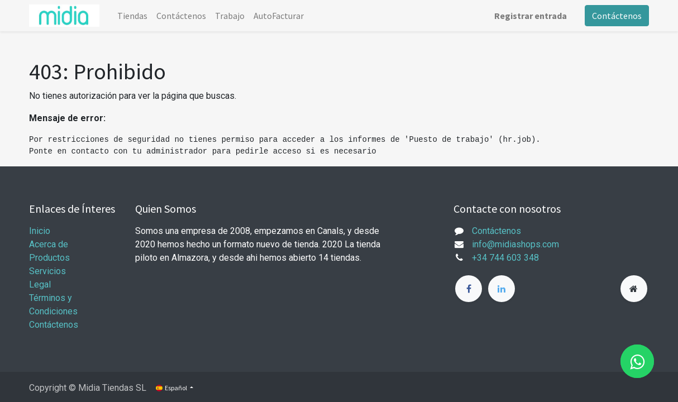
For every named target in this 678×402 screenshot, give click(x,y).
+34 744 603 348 (505, 257)
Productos (49, 257)
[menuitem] (132, 15)
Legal (40, 284)
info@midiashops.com (515, 244)
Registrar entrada (530, 15)
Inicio (39, 231)
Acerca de (48, 244)
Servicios (47, 271)
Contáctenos (617, 15)
